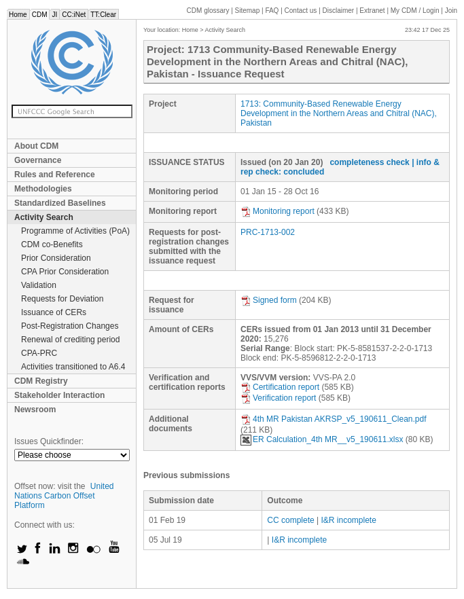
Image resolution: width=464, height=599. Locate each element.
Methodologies (43, 189)
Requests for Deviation (62, 299)
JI (54, 14)
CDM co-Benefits (52, 244)
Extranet (372, 10)
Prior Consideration (56, 258)
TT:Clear (103, 14)
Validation (38, 285)
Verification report (278, 398)
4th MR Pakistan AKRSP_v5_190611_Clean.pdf (333, 419)
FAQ (272, 10)
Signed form (268, 300)
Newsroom (35, 409)
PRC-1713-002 (267, 232)
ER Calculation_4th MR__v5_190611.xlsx (321, 439)
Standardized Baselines (60, 203)
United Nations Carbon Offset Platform (64, 496)
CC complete (290, 520)
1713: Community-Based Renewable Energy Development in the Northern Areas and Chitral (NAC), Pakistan (338, 113)
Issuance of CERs (53, 312)
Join (451, 10)
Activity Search (43, 217)
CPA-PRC (39, 353)
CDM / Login (416, 10)
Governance (37, 160)
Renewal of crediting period (70, 339)
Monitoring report (277, 211)
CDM (40, 14)
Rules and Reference (54, 174)
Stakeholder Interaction (59, 395)
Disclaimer (339, 10)
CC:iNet (74, 14)
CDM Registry (41, 381)
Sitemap (247, 10)
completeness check (369, 162)
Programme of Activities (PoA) (75, 231)
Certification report (279, 387)
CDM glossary (208, 10)
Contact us (301, 10)
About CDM (36, 146)
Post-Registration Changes (69, 326)
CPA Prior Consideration (65, 271)
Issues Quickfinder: (49, 441)
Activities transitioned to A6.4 (73, 366)
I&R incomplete (348, 520)
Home (18, 14)
